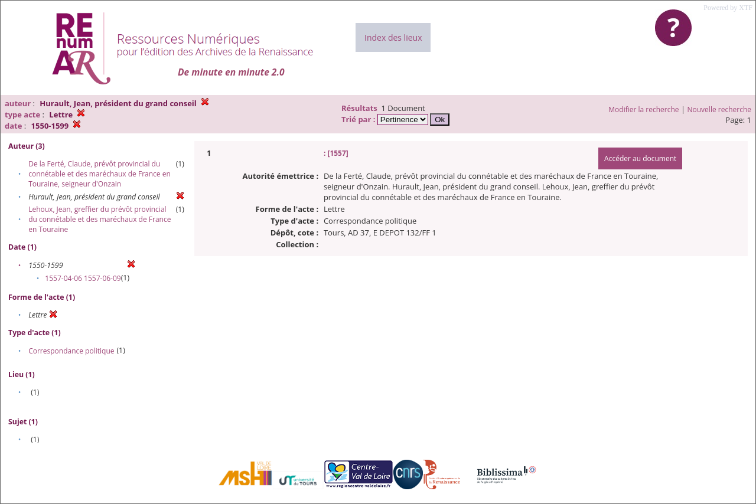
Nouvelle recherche (719, 109)
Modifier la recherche (643, 109)
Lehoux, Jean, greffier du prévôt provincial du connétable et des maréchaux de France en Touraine (99, 219)
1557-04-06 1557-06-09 (82, 278)
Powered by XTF (727, 8)
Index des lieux (393, 37)
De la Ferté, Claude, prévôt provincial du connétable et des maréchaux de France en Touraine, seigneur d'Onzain (99, 174)
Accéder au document (640, 158)
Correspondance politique (71, 351)
